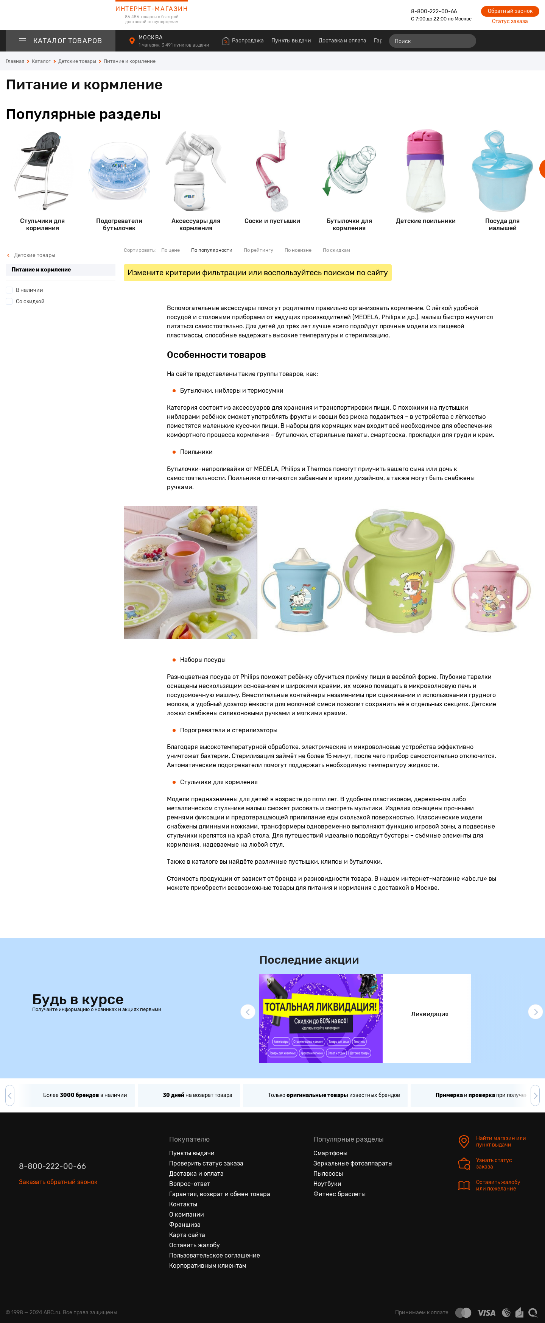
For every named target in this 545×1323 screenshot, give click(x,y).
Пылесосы (328, 1173)
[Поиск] (432, 41)
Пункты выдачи (291, 40)
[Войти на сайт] (517, 40)
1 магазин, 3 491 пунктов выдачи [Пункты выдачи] (174, 45)
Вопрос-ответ (189, 1183)
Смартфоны (330, 1153)
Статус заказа (510, 21)
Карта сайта (187, 1235)
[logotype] (60, 15)
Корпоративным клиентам (207, 1265)
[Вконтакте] (25, 1217)
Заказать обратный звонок (58, 1182)
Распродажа (248, 40)
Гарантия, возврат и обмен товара (219, 1194)
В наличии (29, 290)
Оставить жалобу (194, 1245)
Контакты (183, 1204)
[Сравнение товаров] (490, 40)
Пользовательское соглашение (214, 1255)
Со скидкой (30, 301)
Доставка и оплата (342, 40)
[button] (247, 1011)
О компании (186, 1214)
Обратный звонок (510, 11)
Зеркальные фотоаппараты (352, 1163)
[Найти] (467, 40)
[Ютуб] (57, 1217)
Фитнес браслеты (339, 1194)
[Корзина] (532, 40)
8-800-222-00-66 (434, 11)
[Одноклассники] (41, 1217)
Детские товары (31, 255)
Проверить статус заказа (206, 1163)
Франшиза (185, 1224)
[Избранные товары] (504, 40)
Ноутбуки (327, 1183)
